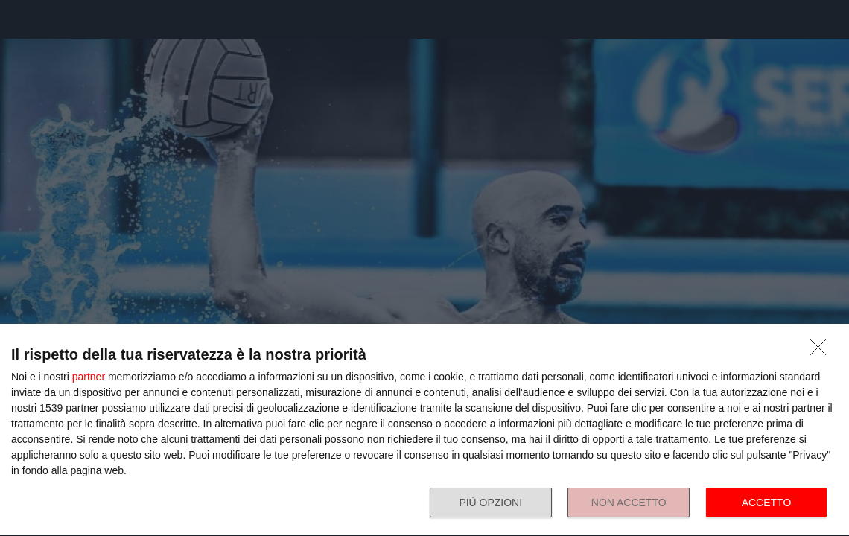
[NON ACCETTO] (822, 351)
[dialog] (424, 430)
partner (88, 376)
